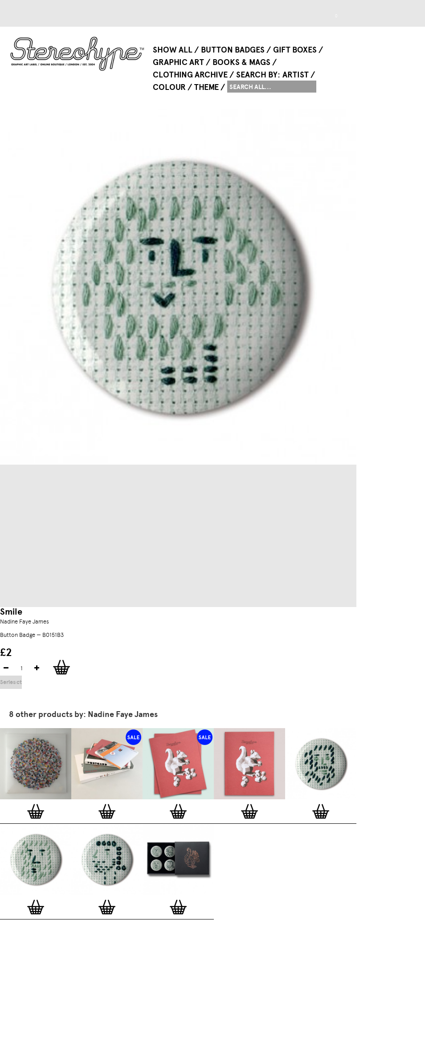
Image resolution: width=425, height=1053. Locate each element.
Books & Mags (241, 62)
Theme (206, 87)
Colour (169, 87)
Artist (295, 75)
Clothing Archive (190, 75)
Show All (172, 50)
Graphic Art (178, 62)
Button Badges (233, 50)
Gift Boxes (295, 50)
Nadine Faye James (24, 621)
